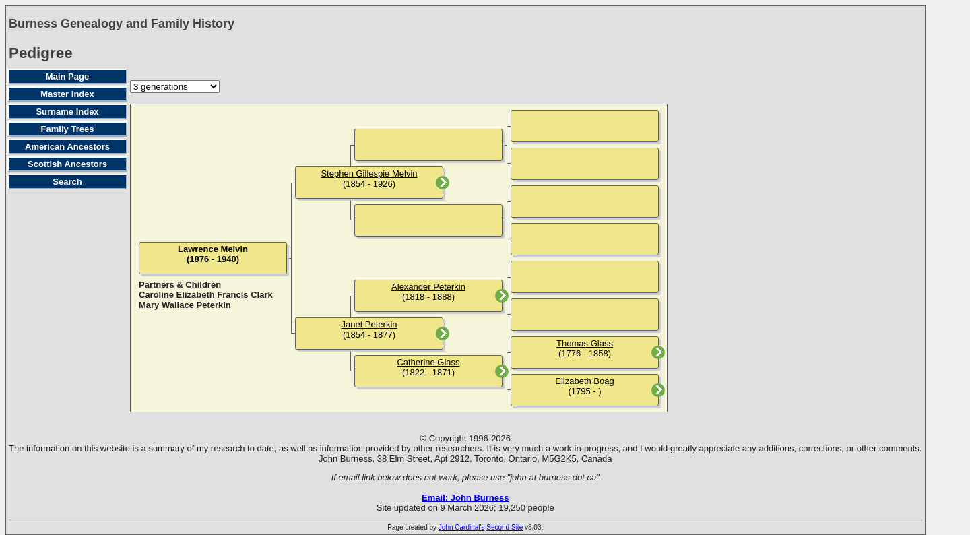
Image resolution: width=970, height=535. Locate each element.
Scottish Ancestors (67, 164)
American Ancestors (67, 146)
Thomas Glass (584, 343)
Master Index (67, 94)
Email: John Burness (465, 498)
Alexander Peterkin (428, 287)
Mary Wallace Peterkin (185, 305)
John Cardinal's (462, 527)
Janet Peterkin (369, 324)
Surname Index (67, 111)
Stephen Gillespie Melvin (369, 173)
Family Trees (67, 129)
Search (67, 182)
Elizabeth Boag (584, 381)
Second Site (504, 527)
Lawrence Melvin (213, 249)
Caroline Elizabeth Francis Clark (206, 295)
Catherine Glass (428, 362)
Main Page (67, 76)
